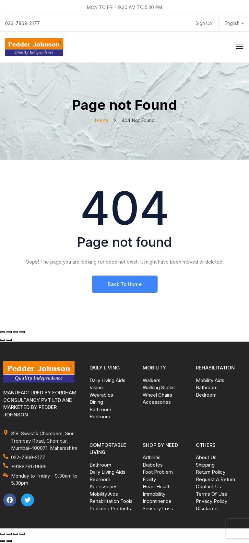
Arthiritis (151, 457)
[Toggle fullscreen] (9, 332)
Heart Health (157, 486)
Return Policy (210, 472)
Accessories (157, 402)
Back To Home (125, 284)
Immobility (154, 494)
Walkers (151, 380)
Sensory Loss (158, 508)
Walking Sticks (159, 387)
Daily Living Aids (107, 380)
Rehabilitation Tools (111, 501)
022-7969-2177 (23, 23)
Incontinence (157, 501)
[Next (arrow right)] (9, 340)
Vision (96, 387)
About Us (206, 457)
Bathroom (100, 409)
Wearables (101, 395)
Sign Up (203, 23)
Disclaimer (207, 508)
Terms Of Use (211, 494)
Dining (96, 402)
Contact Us (208, 486)
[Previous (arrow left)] (2, 340)
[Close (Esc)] (22, 332)
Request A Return (215, 479)
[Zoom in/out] (2, 332)
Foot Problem (158, 472)
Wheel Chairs (157, 395)
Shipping (205, 465)
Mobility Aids (210, 380)
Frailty (149, 479)
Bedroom (99, 416)
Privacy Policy (211, 501)
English (234, 23)
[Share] (15, 332)
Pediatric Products (110, 508)
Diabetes (153, 465)
